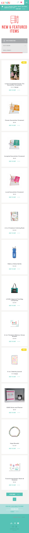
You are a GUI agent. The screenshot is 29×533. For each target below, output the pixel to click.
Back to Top (14, 499)
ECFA (15, 523)
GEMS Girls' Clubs (6, 2)
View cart (18, 8)
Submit (12, 511)
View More (12, 494)
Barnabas (11, 523)
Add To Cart (12, 90)
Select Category (6, 45)
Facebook (16, 526)
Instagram (13, 526)
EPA (18, 523)
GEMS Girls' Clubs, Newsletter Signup (14, 506)
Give (21, 2)
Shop (18, 2)
